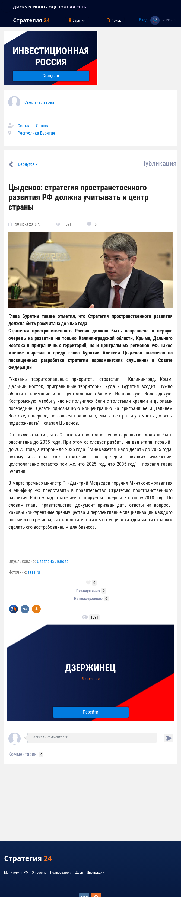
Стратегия (31, 20)
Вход (143, 20)
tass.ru (34, 572)
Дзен (79, 872)
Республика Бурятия (36, 133)
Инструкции (95, 872)
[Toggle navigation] (6, 7)
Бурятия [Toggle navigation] (77, 20)
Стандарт (50, 75)
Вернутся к (28, 164)
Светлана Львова (39, 102)
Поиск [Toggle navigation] (114, 20)
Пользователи (61, 872)
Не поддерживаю (88, 598)
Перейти (90, 712)
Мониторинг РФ (16, 872)
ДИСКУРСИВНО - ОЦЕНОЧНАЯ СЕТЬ (49, 6)
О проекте (39, 872)
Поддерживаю (88, 590)
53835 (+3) (169, 20)
